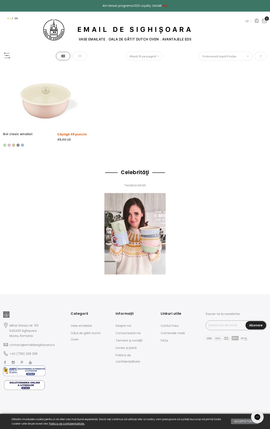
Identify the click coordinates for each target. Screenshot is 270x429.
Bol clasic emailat (17, 134)
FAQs (164, 340)
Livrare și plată (126, 348)
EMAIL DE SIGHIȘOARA (135, 30)
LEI (249, 21)
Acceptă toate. (244, 421)
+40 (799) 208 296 (23, 354)
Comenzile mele (173, 333)
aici (164, 6)
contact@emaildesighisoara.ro (32, 345)
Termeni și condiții (129, 340)
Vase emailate (81, 326)
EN (16, 18)
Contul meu (169, 326)
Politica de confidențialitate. (67, 423)
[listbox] (45, 145)
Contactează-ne (128, 333)
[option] (4, 145)
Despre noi (123, 326)
